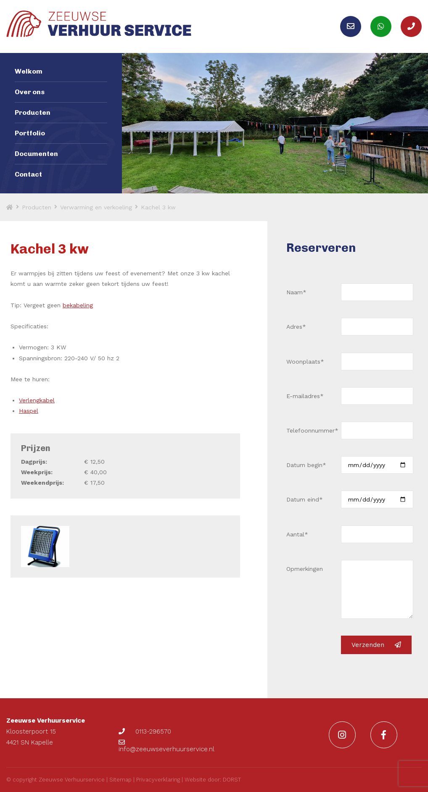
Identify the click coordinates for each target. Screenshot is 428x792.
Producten (32, 112)
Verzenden (376, 645)
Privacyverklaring (158, 779)
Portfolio (30, 133)
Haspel (28, 410)
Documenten (36, 154)
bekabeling (78, 305)
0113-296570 (145, 731)
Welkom (28, 71)
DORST (232, 779)
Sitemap (120, 779)
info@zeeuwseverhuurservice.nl (166, 746)
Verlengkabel (37, 400)
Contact (28, 174)
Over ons (30, 92)
